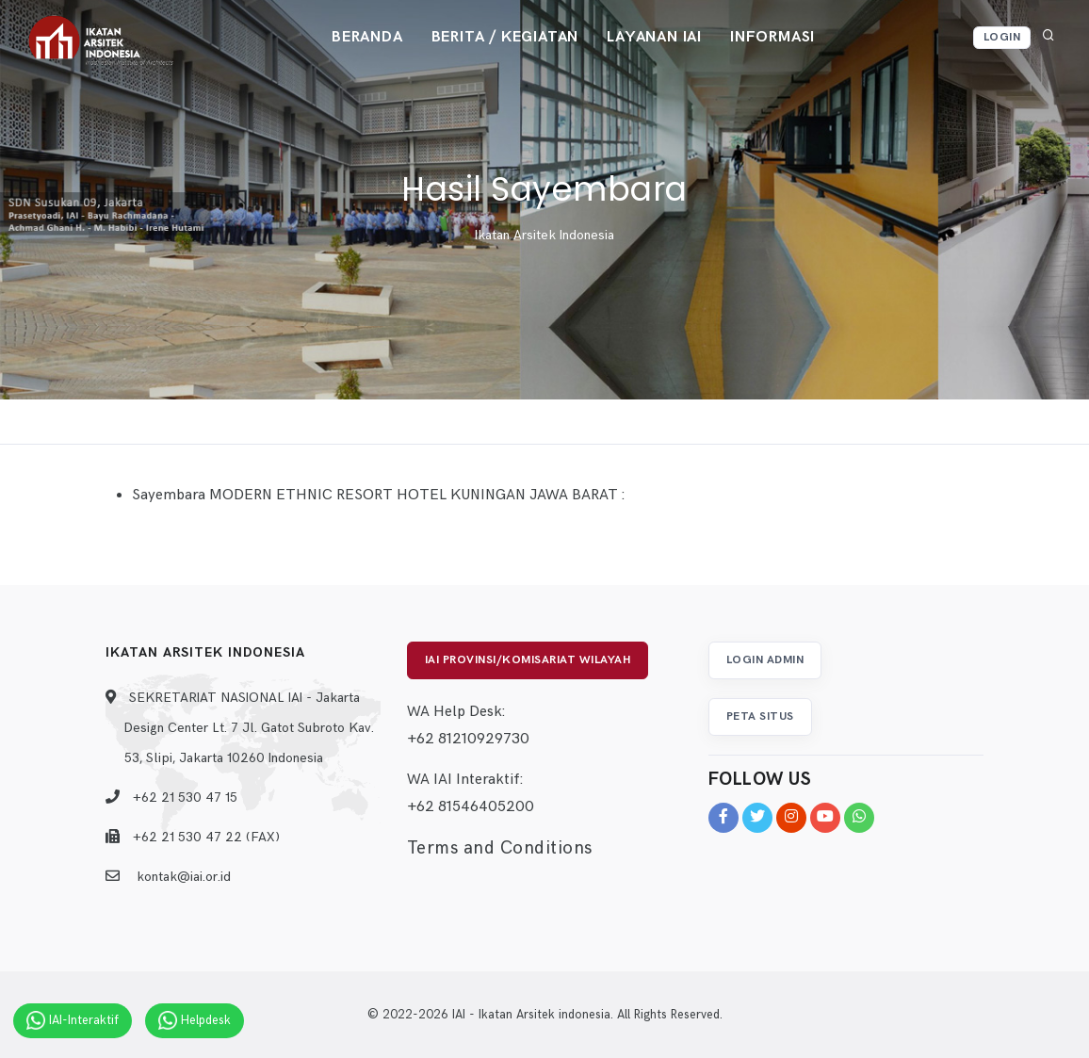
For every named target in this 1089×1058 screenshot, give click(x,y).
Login (1002, 37)
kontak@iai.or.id (184, 877)
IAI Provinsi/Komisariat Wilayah (528, 660)
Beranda (367, 37)
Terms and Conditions (500, 848)
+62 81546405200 (470, 807)
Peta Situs (760, 716)
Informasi (772, 37)
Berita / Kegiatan (505, 37)
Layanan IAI (654, 37)
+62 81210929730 (468, 739)
